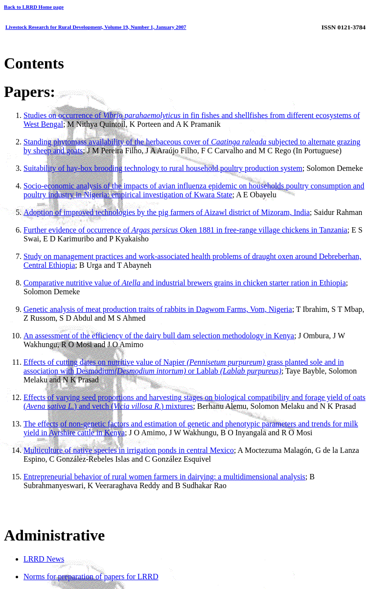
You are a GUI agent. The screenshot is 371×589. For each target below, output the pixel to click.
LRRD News (43, 559)
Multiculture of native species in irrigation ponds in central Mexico (128, 450)
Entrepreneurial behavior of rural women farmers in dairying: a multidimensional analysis (164, 476)
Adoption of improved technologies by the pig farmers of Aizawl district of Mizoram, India (166, 212)
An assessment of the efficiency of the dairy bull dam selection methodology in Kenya (158, 335)
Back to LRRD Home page (34, 7)
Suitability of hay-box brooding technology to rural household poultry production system (162, 168)
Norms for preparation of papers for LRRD (90, 576)
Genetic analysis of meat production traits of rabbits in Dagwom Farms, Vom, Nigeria (157, 309)
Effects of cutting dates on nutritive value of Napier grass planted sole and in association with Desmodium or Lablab (183, 366)
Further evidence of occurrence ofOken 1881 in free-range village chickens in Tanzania (185, 230)
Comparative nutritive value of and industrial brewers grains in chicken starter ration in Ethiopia (184, 283)
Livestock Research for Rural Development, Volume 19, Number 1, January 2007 (95, 27)
